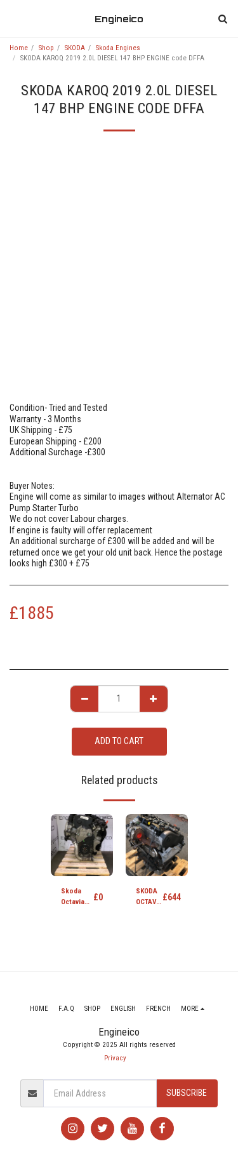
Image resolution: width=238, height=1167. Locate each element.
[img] (82, 845)
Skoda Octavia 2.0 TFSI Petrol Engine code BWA (77, 897)
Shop (46, 48)
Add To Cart (119, 741)
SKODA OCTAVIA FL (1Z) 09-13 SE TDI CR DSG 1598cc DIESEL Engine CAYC (149, 897)
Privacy (115, 1058)
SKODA (75, 48)
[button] (14, 18)
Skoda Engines (118, 48)
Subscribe (186, 1093)
